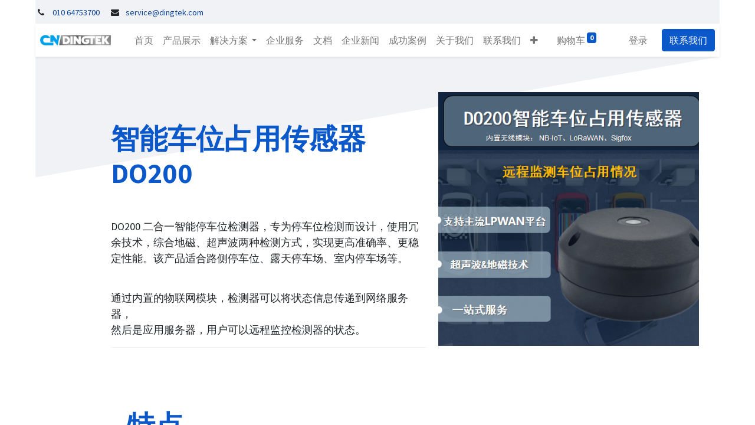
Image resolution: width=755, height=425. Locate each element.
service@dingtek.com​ (164, 12)
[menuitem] (139, 40)
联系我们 (693, 40)
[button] (529, 40)
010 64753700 (76, 12)
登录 (642, 40)
